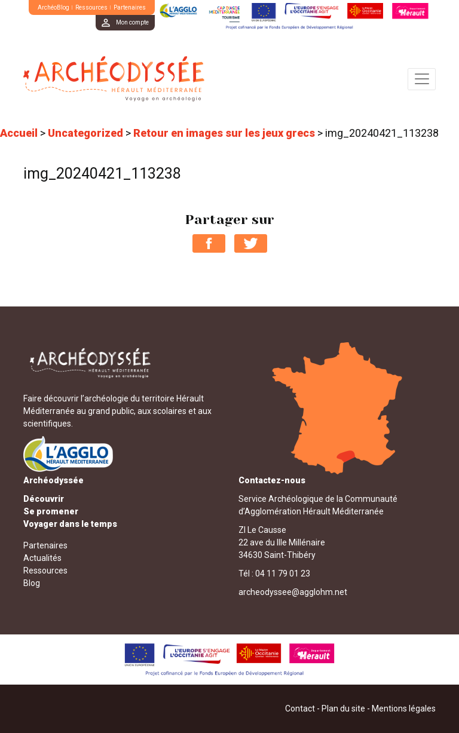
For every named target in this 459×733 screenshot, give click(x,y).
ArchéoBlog (53, 7)
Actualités (42, 558)
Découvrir (43, 499)
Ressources (91, 7)
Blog (31, 583)
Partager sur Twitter (250, 243)
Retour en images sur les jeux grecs (224, 133)
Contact (300, 708)
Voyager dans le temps (70, 524)
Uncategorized (85, 133)
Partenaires (130, 7)
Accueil (19, 133)
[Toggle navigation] (422, 79)
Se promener (50, 511)
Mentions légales (404, 708)
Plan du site (343, 708)
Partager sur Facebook (208, 243)
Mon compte (132, 22)
